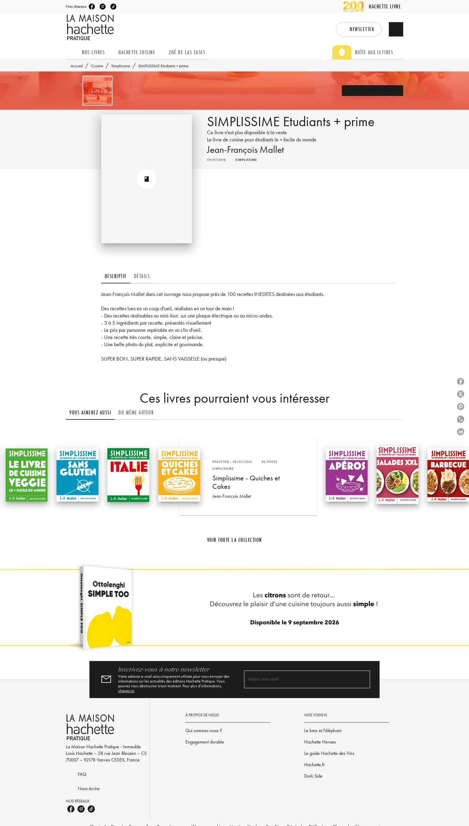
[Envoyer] (363, 679)
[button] (359, 29)
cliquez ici (126, 690)
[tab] (72, 52)
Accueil (77, 65)
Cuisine (97, 65)
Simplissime (120, 65)
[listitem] (91, 6)
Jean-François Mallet (245, 149)
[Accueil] (91, 27)
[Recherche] (396, 29)
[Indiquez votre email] (299, 679)
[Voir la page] (234, 609)
